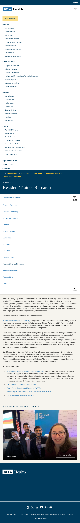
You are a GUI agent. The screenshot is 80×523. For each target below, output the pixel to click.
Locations (5, 92)
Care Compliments (11, 154)
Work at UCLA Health (12, 144)
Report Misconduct (51, 514)
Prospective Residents (12, 177)
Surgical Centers (10, 110)
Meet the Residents (10, 271)
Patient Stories (9, 133)
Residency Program (54, 173)
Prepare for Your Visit (12, 66)
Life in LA (6, 284)
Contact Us (6, 168)
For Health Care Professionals (15, 147)
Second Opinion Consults (13, 42)
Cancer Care (9, 106)
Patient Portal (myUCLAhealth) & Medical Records (21, 76)
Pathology (25, 173)
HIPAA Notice (11, 514)
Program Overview (10, 205)
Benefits (6, 225)
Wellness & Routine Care (13, 56)
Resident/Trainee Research (13, 264)
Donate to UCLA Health (12, 140)
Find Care (5, 24)
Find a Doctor (9, 28)
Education (38, 173)
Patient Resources (8, 62)
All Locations (9, 120)
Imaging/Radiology (11, 113)
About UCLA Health (11, 130)
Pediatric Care (9, 103)
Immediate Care (10, 96)
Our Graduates (8, 257)
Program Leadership (10, 212)
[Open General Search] (75, 2)
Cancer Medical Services (13, 49)
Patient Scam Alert (11, 86)
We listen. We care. (66, 514)
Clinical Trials (9, 52)
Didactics (6, 251)
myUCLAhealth (7, 165)
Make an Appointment (12, 39)
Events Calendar (10, 137)
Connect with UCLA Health (13, 151)
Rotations (6, 244)
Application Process (10, 218)
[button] (40, 161)
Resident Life (8, 277)
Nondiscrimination (36, 514)
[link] (28, 507)
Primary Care (9, 99)
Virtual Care (9, 35)
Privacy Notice (23, 514)
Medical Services (10, 46)
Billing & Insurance (11, 69)
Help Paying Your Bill (12, 79)
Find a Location (10, 32)
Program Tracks (9, 231)
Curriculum (7, 238)
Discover (5, 126)
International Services (12, 83)
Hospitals (8, 117)
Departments (12, 173)
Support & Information (12, 72)
